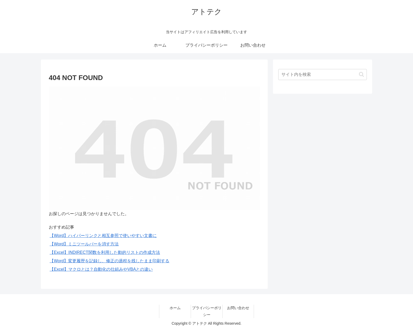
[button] (361, 74)
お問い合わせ (238, 308)
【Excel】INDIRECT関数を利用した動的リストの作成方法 (105, 252)
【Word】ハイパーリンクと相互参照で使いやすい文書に (103, 235)
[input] (322, 74)
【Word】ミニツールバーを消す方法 (84, 244)
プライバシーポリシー (207, 311)
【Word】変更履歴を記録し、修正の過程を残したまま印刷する (109, 261)
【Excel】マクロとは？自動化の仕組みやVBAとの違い (101, 269)
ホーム (175, 308)
